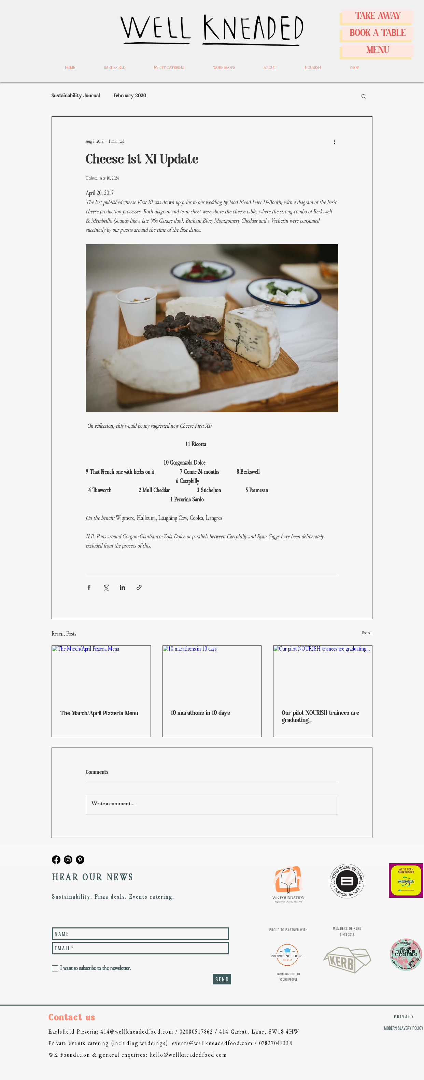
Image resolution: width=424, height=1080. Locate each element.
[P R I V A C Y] (403, 1017)
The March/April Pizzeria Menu (99, 713)
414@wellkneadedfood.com (137, 1031)
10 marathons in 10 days (200, 713)
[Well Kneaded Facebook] (56, 859)
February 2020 (130, 96)
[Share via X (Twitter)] (105, 587)
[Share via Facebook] (89, 587)
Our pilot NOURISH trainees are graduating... (320, 717)
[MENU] (378, 50)
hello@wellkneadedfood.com (188, 1055)
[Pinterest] (80, 859)
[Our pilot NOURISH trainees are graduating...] (322, 673)
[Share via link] (139, 587)
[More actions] (334, 141)
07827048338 (276, 1043)
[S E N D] (222, 979)
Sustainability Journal (76, 96)
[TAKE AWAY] (378, 16)
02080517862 (196, 1031)
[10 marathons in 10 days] (212, 673)
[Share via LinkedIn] (122, 587)
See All (367, 632)
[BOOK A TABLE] (378, 33)
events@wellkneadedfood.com (212, 1043)
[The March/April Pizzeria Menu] (101, 673)
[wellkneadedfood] (68, 859)
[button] (364, 96)
